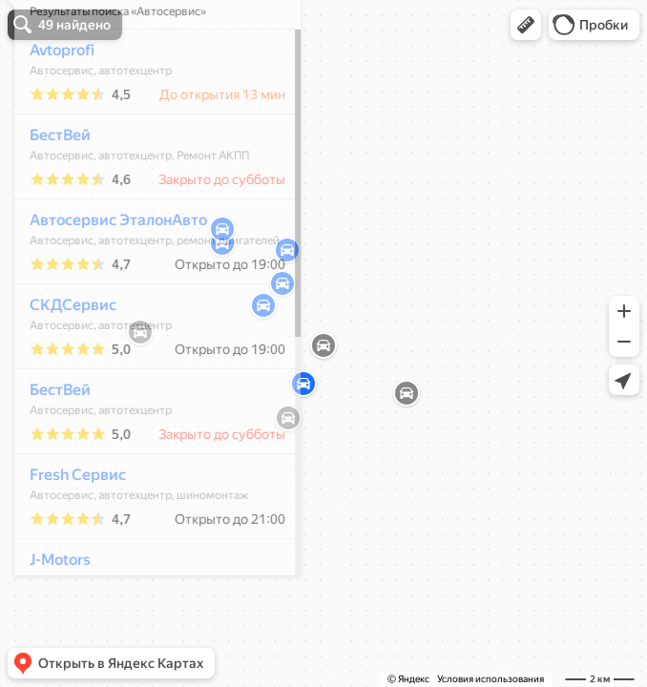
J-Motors (49, 616)
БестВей (49, 191)
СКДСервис (62, 361)
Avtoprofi (51, 106)
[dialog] (147, 341)
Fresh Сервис (67, 531)
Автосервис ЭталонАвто (108, 276)
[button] (526, 25)
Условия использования (490, 679)
